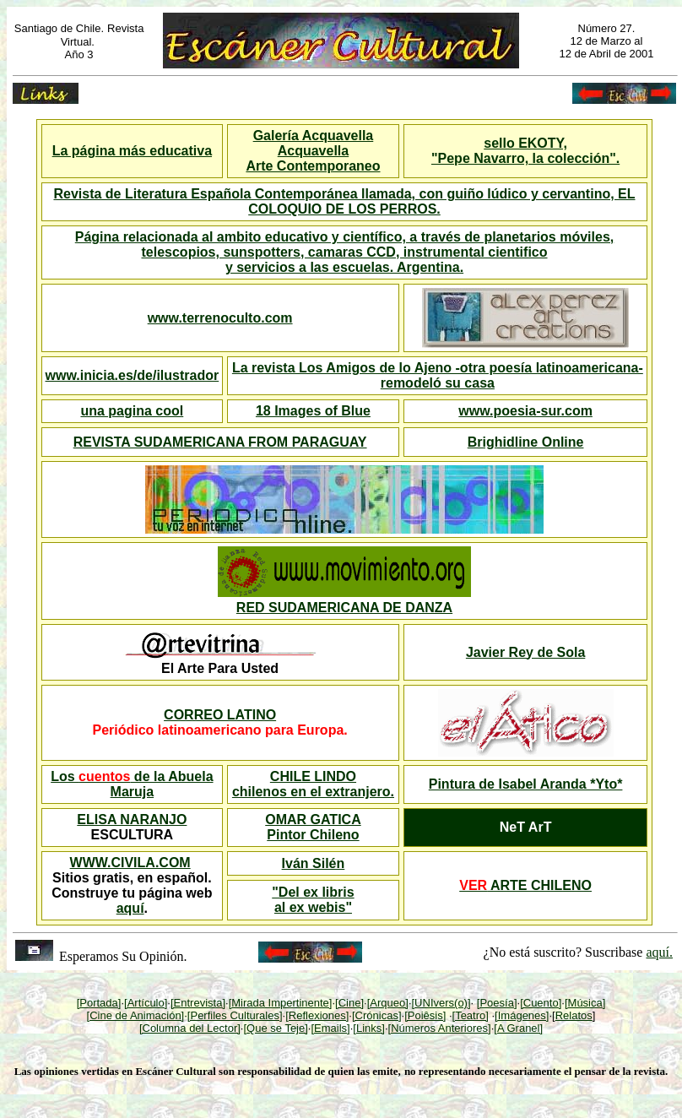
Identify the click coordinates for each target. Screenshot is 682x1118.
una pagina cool (131, 411)
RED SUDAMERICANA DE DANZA (344, 607)
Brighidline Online (526, 442)
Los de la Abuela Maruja (132, 784)
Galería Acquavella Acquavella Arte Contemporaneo (313, 150)
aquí (130, 908)
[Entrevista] (197, 1002)
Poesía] (498, 1002)
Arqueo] (389, 1002)
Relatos (574, 1015)
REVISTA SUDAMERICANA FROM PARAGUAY (220, 442)
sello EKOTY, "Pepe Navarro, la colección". (525, 151)
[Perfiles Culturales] (235, 1015)
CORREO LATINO (220, 715)
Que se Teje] (277, 1028)
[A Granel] (518, 1028)
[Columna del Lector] (190, 1028)
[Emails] (330, 1028)
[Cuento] (540, 1002)
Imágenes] (523, 1015)
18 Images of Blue (313, 411)
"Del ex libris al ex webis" (313, 899)
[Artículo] (145, 1002)
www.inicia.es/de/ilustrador (132, 375)
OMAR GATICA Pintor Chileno (312, 827)
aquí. (659, 952)
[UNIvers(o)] (441, 1002)
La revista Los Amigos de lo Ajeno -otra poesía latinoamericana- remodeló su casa (437, 375)
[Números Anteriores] (439, 1028)
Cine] (351, 1002)
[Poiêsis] (425, 1015)
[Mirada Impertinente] (281, 1002)
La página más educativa (132, 151)
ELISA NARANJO (132, 819)
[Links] (369, 1028)
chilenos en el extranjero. (313, 791)
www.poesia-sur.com (525, 411)
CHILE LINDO (313, 776)
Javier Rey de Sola (525, 652)
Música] (587, 1002)
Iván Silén (313, 863)
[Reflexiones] (317, 1015)
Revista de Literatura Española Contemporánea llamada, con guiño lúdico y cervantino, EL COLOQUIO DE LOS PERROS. (344, 201)
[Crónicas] (377, 1015)
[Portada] (99, 1002)
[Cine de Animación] (136, 1015)
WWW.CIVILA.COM (130, 862)
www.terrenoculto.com (220, 318)
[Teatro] (470, 1015)
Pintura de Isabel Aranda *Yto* (526, 784)
